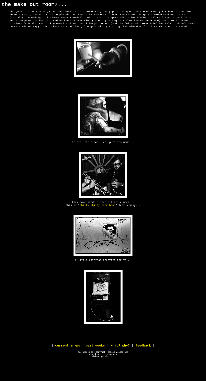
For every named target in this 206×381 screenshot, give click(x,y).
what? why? (120, 363)
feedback (143, 363)
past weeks (95, 363)
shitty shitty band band (97, 217)
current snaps (67, 363)
